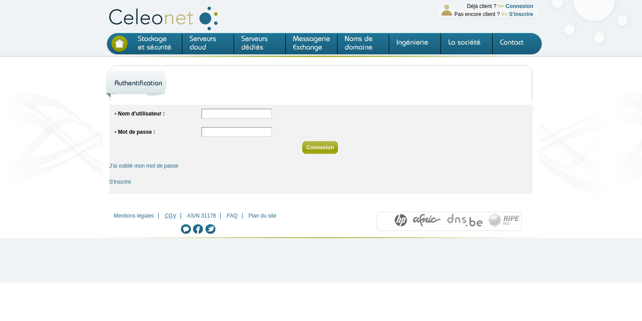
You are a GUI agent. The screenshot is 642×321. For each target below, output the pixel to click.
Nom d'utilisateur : (141, 114)
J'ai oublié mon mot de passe (143, 166)
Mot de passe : (136, 132)
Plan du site (262, 216)
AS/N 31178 (201, 216)
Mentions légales (134, 216)
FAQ (232, 216)
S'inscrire (521, 14)
